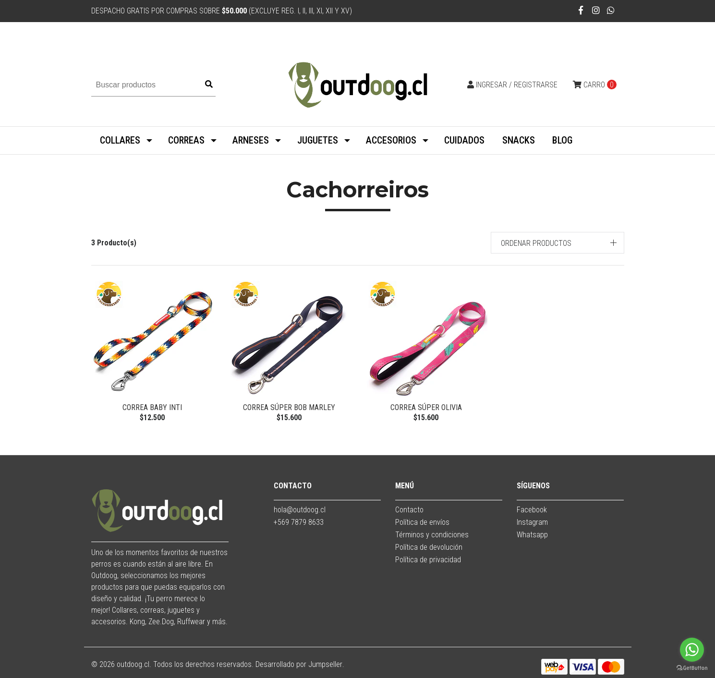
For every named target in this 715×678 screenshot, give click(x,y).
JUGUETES (317, 140)
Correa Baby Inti (152, 407)
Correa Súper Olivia (426, 407)
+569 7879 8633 (299, 522)
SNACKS (518, 140)
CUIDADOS (464, 140)
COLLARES (120, 140)
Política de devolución (428, 547)
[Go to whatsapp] (692, 650)
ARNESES (250, 140)
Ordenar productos (536, 243)
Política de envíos (422, 522)
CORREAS (186, 140)
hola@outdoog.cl (300, 509)
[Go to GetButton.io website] (692, 668)
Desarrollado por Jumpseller (298, 664)
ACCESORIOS (391, 140)
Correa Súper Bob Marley (289, 407)
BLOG (562, 140)
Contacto (409, 509)
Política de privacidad (428, 559)
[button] (557, 243)
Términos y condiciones (432, 534)
